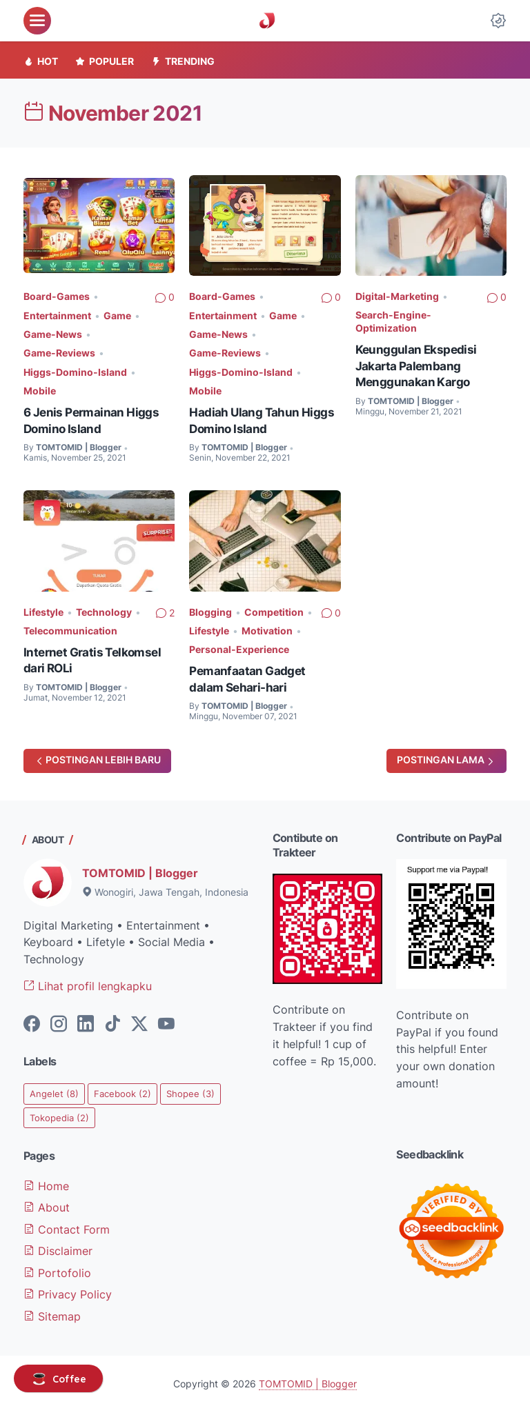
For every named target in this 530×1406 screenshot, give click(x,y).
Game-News (52, 333)
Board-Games (56, 296)
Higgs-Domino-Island (75, 370)
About (46, 1205)
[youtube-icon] (166, 1021)
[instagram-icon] (58, 1021)
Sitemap (52, 1311)
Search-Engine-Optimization (393, 321)
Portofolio (57, 1268)
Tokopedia (61, 1115)
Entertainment (57, 315)
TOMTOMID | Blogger (140, 869)
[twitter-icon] (139, 1021)
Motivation (267, 627)
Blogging (210, 608)
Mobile (39, 388)
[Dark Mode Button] (498, 20)
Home (46, 1183)
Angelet (55, 1090)
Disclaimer (57, 1247)
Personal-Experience (239, 645)
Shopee (195, 1090)
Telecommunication (70, 627)
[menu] (37, 20)
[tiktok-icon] (112, 1021)
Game (117, 315)
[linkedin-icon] (85, 1021)
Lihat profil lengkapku (87, 983)
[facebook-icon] (31, 1021)
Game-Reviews (59, 351)
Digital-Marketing (397, 296)
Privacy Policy (67, 1289)
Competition (274, 608)
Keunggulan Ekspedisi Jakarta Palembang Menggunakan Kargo (417, 365)
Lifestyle (43, 608)
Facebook (125, 1090)
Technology (104, 608)
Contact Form (66, 1226)
